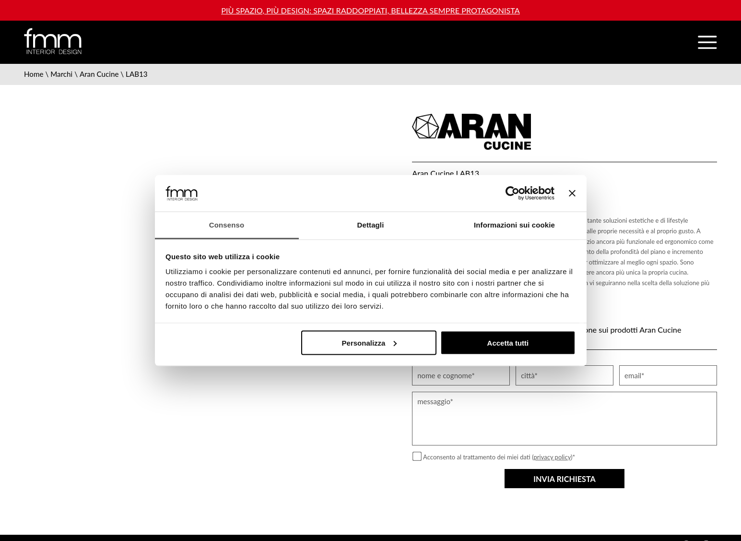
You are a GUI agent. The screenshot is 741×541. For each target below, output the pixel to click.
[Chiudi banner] (572, 193)
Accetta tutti (508, 342)
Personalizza (369, 342)
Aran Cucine (99, 74)
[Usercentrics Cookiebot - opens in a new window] (512, 193)
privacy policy (552, 457)
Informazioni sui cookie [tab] (514, 225)
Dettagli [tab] (370, 225)
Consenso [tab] (226, 225)
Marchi (61, 74)
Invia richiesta (564, 478)
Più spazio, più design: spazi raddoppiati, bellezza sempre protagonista (370, 10)
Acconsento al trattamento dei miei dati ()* (499, 457)
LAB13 (137, 74)
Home (34, 74)
